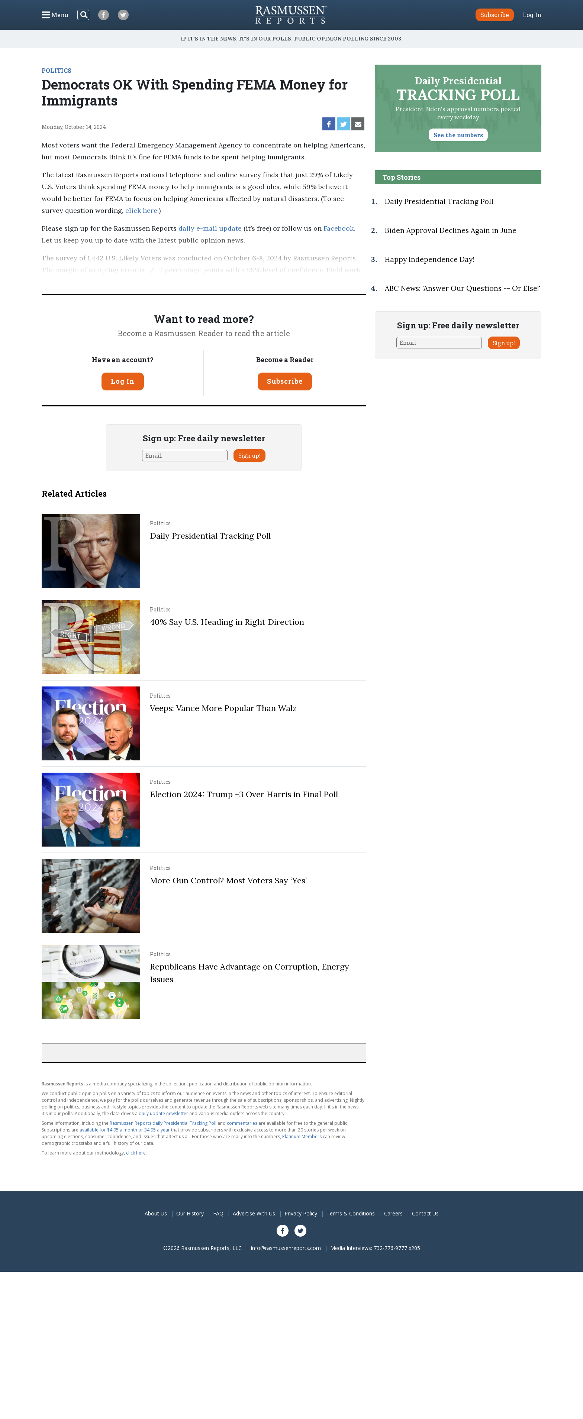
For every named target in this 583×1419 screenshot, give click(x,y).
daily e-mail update (209, 228)
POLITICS (56, 70)
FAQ (218, 1213)
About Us (156, 1213)
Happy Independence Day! (429, 259)
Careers (393, 1213)
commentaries (242, 1123)
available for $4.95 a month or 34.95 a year (125, 1130)
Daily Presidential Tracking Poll (210, 535)
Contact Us (425, 1213)
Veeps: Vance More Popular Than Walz (223, 708)
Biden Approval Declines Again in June (450, 230)
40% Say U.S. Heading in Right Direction (227, 622)
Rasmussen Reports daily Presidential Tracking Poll (163, 1123)
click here (141, 210)
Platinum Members (302, 1136)
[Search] (83, 15)
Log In (532, 15)
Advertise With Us (254, 1213)
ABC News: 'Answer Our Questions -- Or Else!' (462, 288)
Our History (190, 1213)
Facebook (338, 228)
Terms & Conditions (350, 1213)
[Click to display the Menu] (55, 15)
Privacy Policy (300, 1213)
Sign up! (249, 455)
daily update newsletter (163, 1113)
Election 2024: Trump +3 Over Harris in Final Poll (244, 794)
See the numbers (458, 135)
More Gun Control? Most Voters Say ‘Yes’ (228, 880)
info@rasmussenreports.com (286, 1247)
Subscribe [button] (494, 15)
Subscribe (285, 381)
